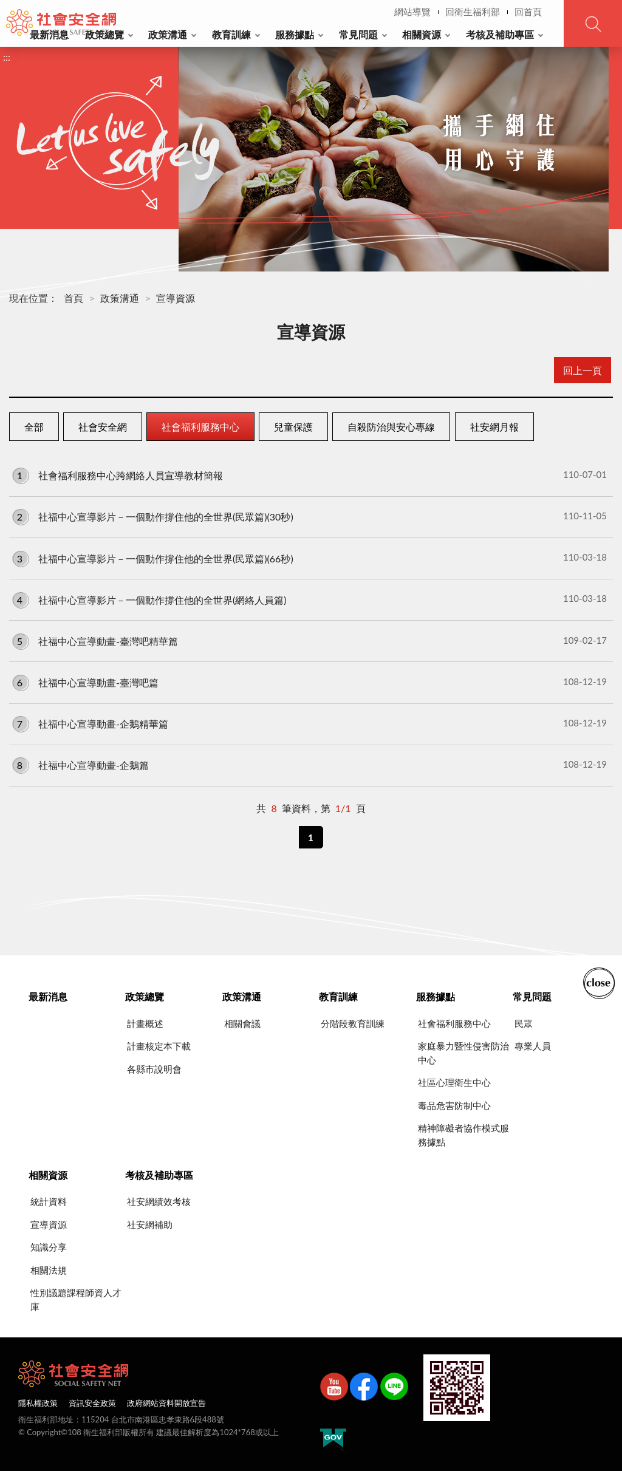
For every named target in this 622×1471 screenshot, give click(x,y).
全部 (34, 426)
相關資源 (421, 34)
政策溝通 (167, 34)
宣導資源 (175, 298)
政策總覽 (104, 34)
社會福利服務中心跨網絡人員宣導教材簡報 (309, 475)
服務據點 (294, 34)
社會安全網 (102, 426)
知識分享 (48, 1246)
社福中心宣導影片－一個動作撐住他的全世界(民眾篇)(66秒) (309, 557)
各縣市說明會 (154, 1068)
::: (6, 10)
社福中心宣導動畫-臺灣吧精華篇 (309, 641)
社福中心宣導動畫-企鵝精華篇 (309, 723)
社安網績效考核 (159, 1201)
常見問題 (358, 34)
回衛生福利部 (472, 11)
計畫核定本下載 (159, 1045)
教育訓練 (231, 34)
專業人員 (532, 1045)
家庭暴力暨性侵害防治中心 (463, 1052)
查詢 (593, 23)
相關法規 (48, 1270)
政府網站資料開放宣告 (166, 1403)
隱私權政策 (38, 1403)
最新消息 (49, 34)
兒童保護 (293, 426)
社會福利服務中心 (200, 426)
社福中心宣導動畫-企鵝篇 (309, 765)
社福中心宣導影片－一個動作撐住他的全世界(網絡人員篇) (309, 599)
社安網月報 (494, 426)
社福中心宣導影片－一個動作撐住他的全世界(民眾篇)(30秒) (309, 516)
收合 (599, 982)
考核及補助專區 (500, 34)
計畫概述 (145, 1023)
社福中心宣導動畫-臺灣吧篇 (309, 682)
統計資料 (48, 1201)
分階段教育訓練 (352, 1023)
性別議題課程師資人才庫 (75, 1299)
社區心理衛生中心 (454, 1082)
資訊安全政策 (92, 1403)
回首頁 (528, 11)
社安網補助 (150, 1224)
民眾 (523, 1023)
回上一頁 (582, 370)
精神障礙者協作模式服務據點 (463, 1134)
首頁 (73, 298)
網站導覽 (412, 11)
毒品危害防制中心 (454, 1105)
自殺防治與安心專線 (391, 426)
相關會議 (242, 1023)
